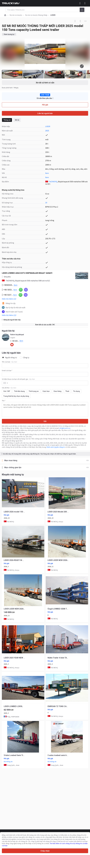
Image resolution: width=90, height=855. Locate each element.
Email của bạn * (7, 370)
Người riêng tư (9, 357)
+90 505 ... (16, 341)
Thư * (4, 401)
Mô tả (17, 120)
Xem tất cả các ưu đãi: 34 (45, 325)
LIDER (47, 126)
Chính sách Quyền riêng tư (55, 447)
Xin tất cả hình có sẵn (45, 83)
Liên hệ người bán (45, 113)
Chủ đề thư (9, 388)
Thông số (7, 120)
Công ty (24, 357)
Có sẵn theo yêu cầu (45, 98)
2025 (47, 130)
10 (46, 202)
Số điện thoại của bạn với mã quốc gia (18, 379)
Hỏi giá (45, 105)
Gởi (45, 421)
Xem (47, 173)
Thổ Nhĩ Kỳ (53, 181)
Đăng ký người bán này (11, 320)
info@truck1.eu (65, 428)
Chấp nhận (45, 851)
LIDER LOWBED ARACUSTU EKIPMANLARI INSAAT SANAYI (27, 273)
